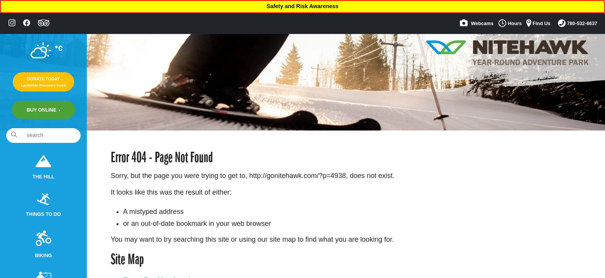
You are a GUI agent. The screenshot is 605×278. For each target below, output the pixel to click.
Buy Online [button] (42, 110)
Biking (43, 244)
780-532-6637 (577, 23)
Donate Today (43, 81)
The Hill (43, 167)
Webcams (476, 23)
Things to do (43, 205)
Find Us (538, 23)
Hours (510, 23)
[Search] (51, 135)
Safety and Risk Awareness (302, 6)
